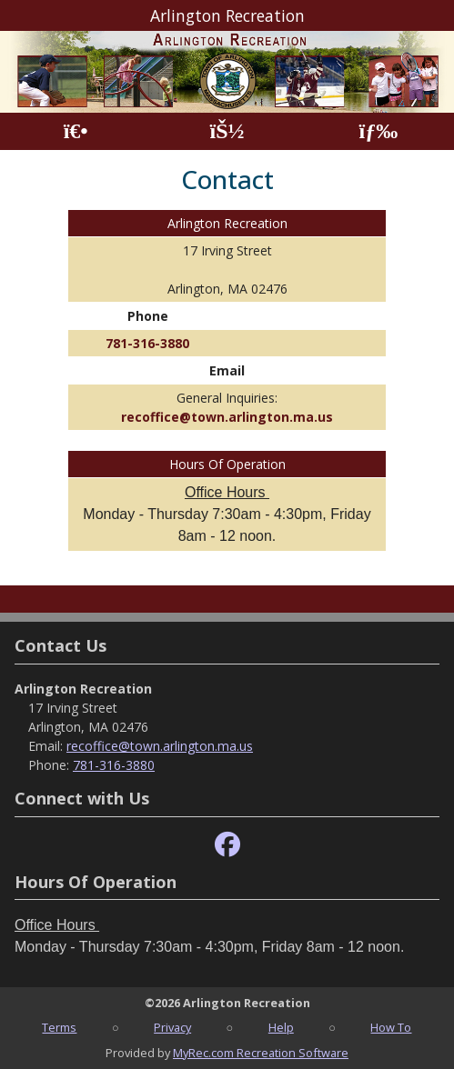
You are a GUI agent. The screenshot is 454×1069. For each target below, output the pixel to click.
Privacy (172, 1027)
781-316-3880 (147, 343)
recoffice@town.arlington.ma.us (227, 416)
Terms (59, 1027)
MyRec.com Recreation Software (260, 1052)
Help (281, 1027)
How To (390, 1027)
